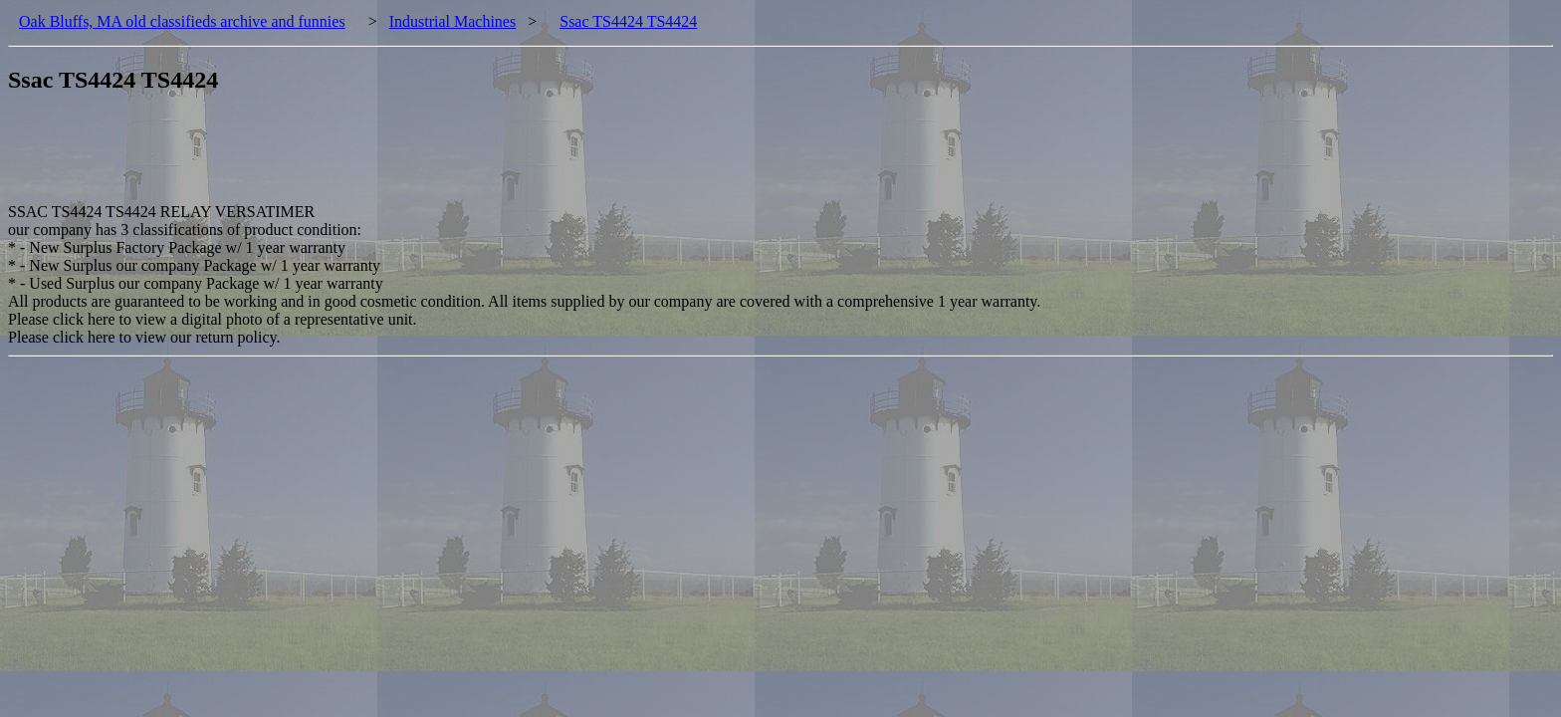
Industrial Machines (453, 21)
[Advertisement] (370, 158)
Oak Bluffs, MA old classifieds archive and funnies (182, 21)
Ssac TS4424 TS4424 (628, 21)
